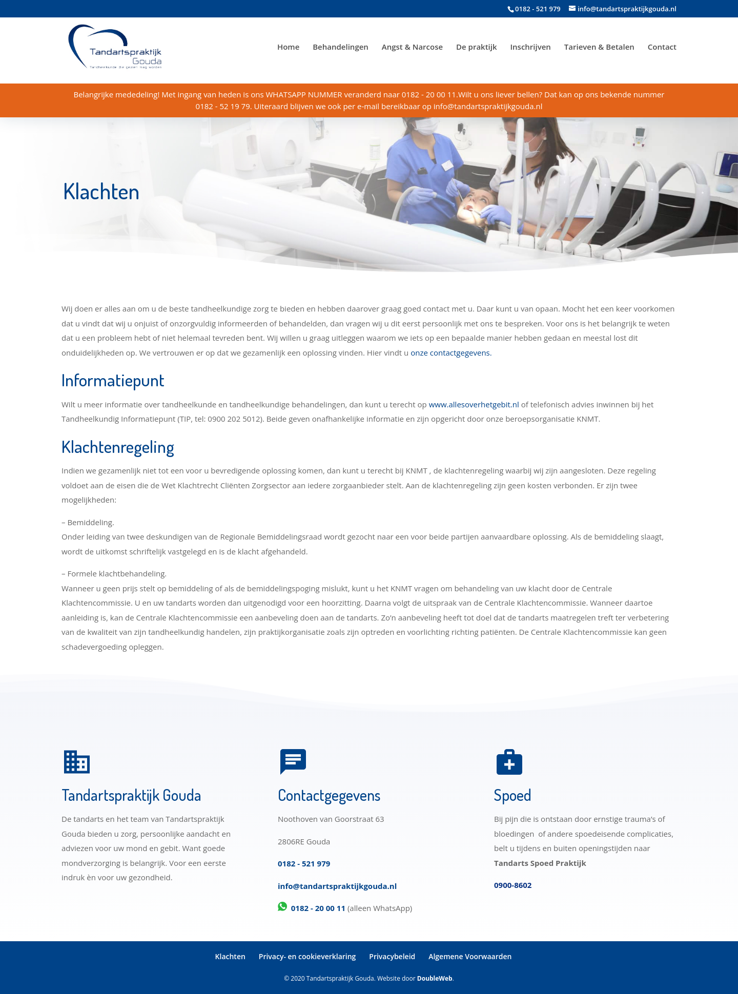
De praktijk (476, 47)
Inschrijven (530, 47)
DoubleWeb (435, 978)
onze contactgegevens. (451, 352)
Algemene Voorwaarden (469, 956)
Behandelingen (340, 47)
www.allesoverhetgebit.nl (474, 404)
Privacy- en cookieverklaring (307, 956)
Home (288, 47)
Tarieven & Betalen (599, 47)
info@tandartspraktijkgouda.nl (337, 886)
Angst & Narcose (412, 47)
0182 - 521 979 (304, 863)
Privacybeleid (392, 956)
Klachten (230, 956)
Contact (662, 47)
